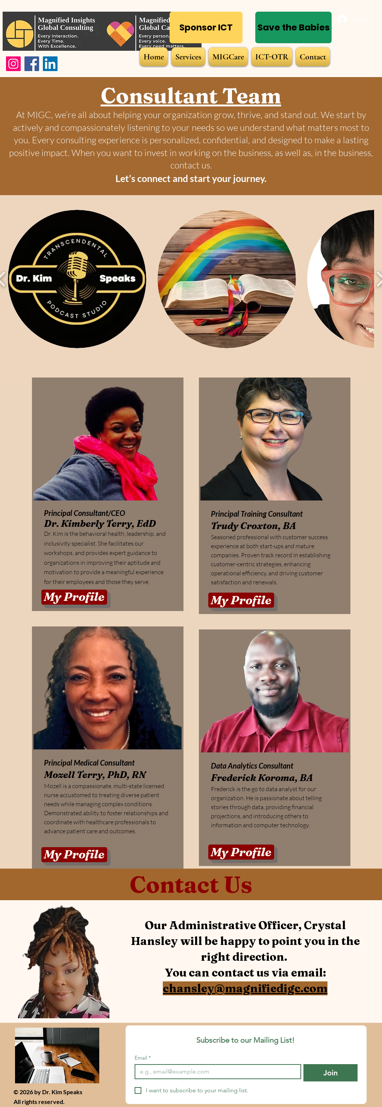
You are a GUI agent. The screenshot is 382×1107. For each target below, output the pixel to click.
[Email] (215, 1071)
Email (143, 1058)
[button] (77, 279)
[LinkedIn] (50, 63)
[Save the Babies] (293, 27)
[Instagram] (13, 63)
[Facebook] (31, 63)
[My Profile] (74, 597)
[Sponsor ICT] (206, 27)
